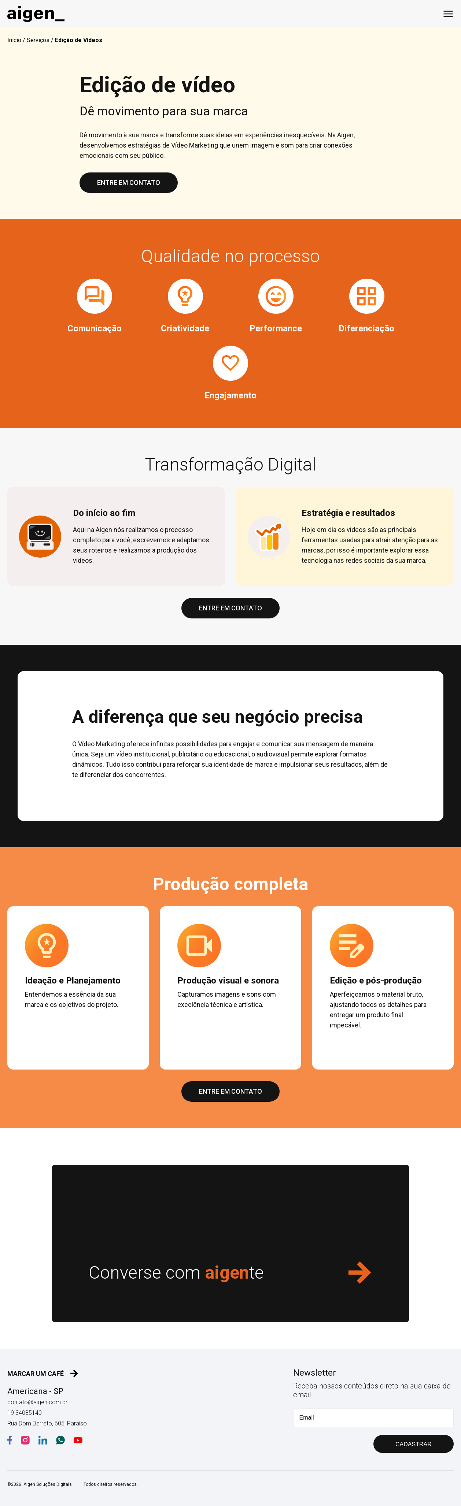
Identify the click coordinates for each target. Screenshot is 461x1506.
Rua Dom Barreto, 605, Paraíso (47, 1423)
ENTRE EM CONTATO (128, 182)
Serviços (38, 40)
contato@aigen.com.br (37, 1402)
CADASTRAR (413, 1444)
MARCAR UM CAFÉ (42, 1373)
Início (14, 40)
